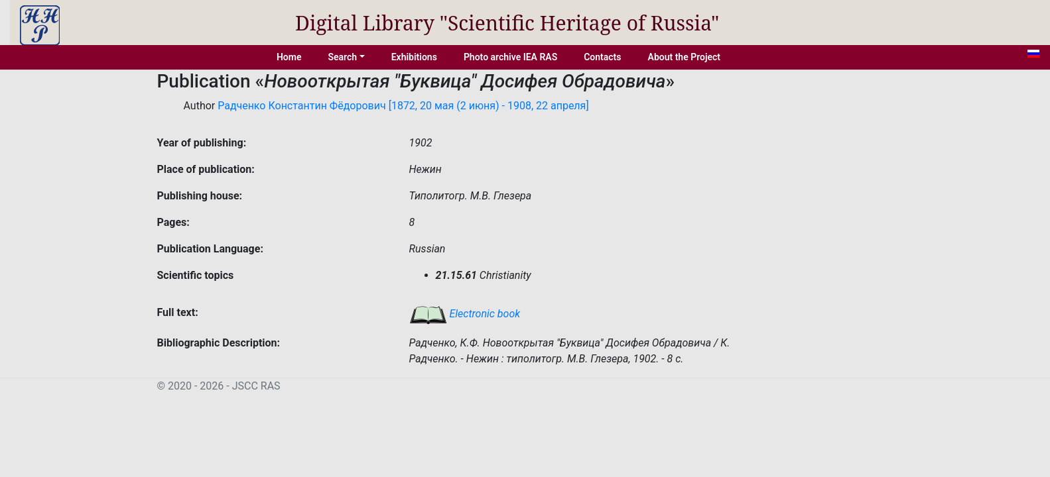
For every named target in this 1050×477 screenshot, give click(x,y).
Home (289, 57)
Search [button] (342, 57)
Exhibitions (414, 57)
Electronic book (465, 313)
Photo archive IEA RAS (510, 57)
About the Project (684, 57)
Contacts (602, 57)
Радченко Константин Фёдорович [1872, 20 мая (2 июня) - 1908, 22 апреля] (403, 105)
